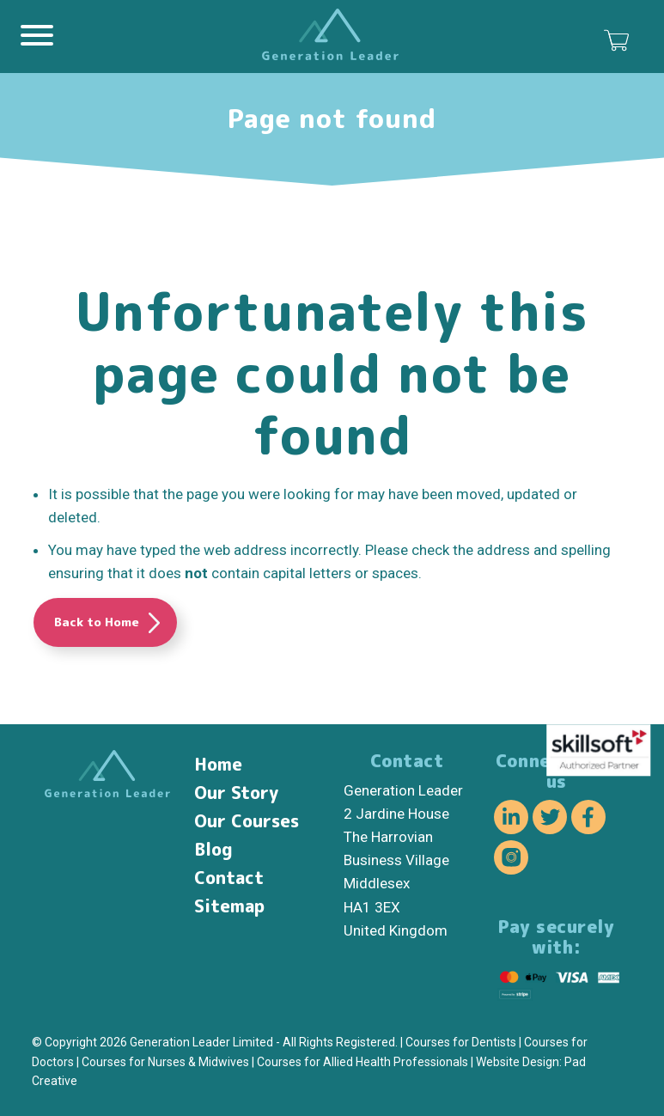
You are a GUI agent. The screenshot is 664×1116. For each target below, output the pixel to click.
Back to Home (96, 621)
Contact (229, 877)
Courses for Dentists (460, 1042)
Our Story (236, 792)
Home (218, 764)
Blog (213, 849)
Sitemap (229, 905)
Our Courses (246, 820)
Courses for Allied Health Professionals (362, 1062)
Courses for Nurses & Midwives (165, 1062)
